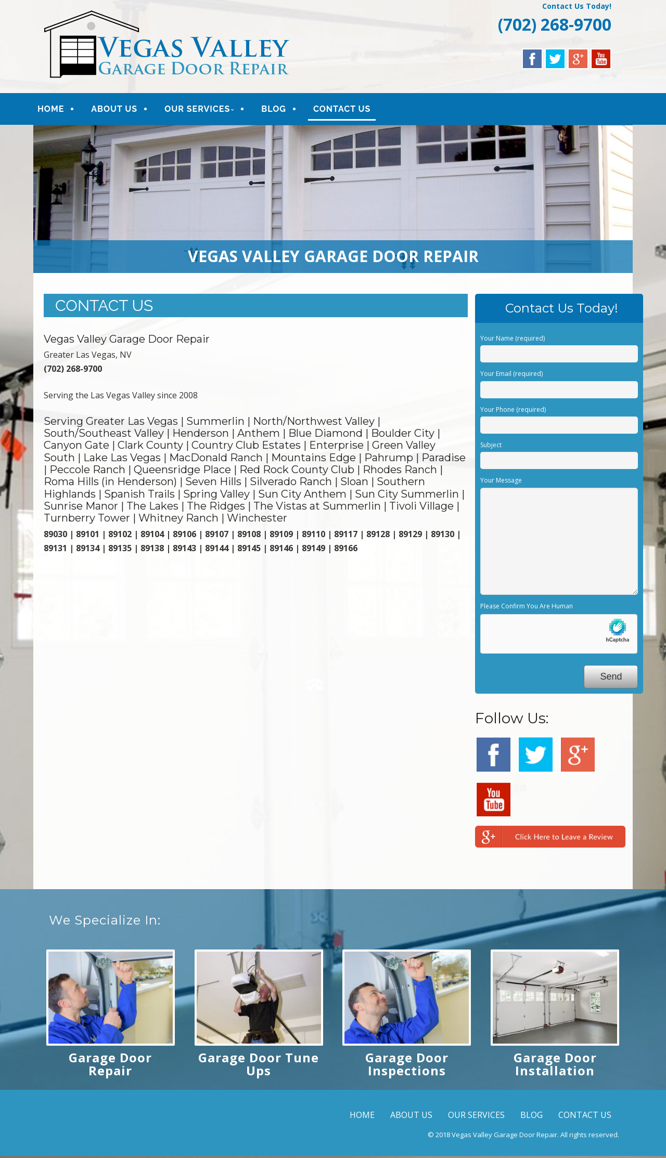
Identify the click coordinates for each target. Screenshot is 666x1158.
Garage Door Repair (110, 1066)
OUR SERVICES (204, 110)
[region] (333, 201)
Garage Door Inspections (407, 1066)
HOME (58, 110)
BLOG (280, 110)
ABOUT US (121, 110)
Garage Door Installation (555, 1066)
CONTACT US (349, 110)
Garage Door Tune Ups (258, 1066)
